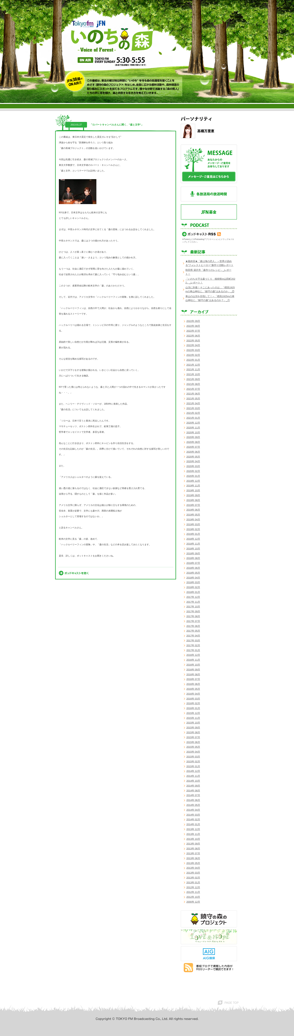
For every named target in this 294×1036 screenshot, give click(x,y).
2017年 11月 (193, 601)
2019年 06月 (193, 509)
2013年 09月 (193, 843)
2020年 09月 (193, 437)
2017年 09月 (193, 611)
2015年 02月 (193, 761)
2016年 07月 (193, 679)
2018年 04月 (193, 577)
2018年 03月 (193, 582)
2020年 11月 (193, 427)
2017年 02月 (193, 645)
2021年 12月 (193, 364)
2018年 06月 (193, 567)
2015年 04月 (193, 751)
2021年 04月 (193, 403)
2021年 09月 (193, 379)
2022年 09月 (193, 321)
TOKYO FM (82, 24)
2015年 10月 (193, 722)
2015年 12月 (193, 713)
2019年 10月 (193, 490)
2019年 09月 (193, 495)
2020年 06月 (193, 451)
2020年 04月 (193, 461)
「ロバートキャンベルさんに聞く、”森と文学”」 (116, 124)
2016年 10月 (193, 664)
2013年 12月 (193, 829)
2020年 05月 (193, 456)
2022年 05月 (193, 340)
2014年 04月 (193, 809)
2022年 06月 (193, 335)
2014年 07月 (193, 795)
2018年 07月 (193, 563)
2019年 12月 (193, 480)
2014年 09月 (193, 785)
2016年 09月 (193, 669)
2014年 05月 (193, 805)
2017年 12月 (193, 597)
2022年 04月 (193, 345)
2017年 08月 (193, 616)
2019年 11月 (193, 485)
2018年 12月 (193, 538)
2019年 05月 (193, 514)
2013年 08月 (193, 848)
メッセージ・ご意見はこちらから (209, 164)
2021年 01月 (193, 417)
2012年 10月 (193, 897)
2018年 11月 (193, 543)
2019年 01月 (193, 534)
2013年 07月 (193, 853)
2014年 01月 (193, 824)
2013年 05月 (193, 863)
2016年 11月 (193, 659)
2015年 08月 (193, 732)
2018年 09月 (193, 553)
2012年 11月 (193, 892)
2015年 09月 (193, 727)
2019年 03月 (193, 524)
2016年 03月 (193, 698)
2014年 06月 (193, 800)
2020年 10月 (193, 432)
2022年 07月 (193, 330)
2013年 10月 (193, 839)
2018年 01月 (193, 592)
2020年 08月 (193, 442)
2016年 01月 (193, 708)
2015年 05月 (193, 746)
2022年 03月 (193, 350)
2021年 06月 (193, 393)
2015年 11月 (193, 718)
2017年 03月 (193, 640)
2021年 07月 (193, 389)
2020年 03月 (193, 466)
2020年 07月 (193, 447)
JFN (100, 24)
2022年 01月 (193, 359)
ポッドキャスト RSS (201, 234)
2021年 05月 (193, 398)
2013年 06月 (193, 858)
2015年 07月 (193, 737)
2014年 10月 (193, 780)
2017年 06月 (193, 626)
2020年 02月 (193, 471)
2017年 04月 (193, 635)
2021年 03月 (193, 408)
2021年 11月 (193, 369)
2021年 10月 (193, 374)
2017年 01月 (193, 650)
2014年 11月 (193, 776)
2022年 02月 (193, 355)
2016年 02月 (193, 703)
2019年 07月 (193, 505)
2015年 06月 (193, 742)
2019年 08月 (193, 500)
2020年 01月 (193, 476)
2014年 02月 (193, 819)
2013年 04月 (193, 867)
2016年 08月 (193, 674)
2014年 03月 (193, 814)
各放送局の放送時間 (209, 194)
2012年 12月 (193, 887)
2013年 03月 (193, 872)
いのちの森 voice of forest (112, 40)
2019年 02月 (193, 529)
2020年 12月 (193, 422)
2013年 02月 (193, 877)
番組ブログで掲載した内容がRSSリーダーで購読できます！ (208, 967)
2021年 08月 (193, 384)
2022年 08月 (193, 326)
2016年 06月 (193, 684)
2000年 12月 (193, 901)
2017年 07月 (193, 621)
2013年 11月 (193, 834)
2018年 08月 (193, 558)
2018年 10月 (193, 548)
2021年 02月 (193, 413)
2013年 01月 (193, 882)
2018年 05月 (193, 572)
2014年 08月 (193, 790)
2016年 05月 (193, 688)
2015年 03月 (193, 756)
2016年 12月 (193, 655)
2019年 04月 (193, 519)
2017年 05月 (193, 630)
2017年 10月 (193, 606)
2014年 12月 (193, 771)
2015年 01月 (193, 766)
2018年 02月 (193, 587)
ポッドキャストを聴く (74, 573)
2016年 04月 (193, 693)
